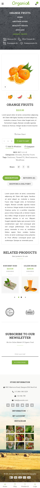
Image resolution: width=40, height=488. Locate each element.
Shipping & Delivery (20, 184)
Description (11, 178)
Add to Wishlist (13, 146)
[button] (20, 362)
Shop (15, 485)
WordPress (20, 160)
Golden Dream (30, 266)
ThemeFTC (20, 157)
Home (20, 17)
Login (35, 485)
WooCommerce (31, 157)
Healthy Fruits (20, 26)
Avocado (20, 30)
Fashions (11, 157)
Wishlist (25, 485)
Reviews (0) (29, 178)
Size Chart (20, 134)
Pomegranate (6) (30, 43)
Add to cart (24, 141)
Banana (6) (11, 39)
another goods (20, 21)
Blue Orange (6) (28, 39)
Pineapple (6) (12, 43)
